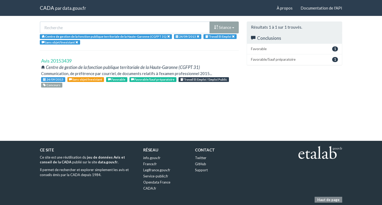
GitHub (200, 164)
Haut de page (328, 200)
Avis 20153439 (56, 61)
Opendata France (156, 182)
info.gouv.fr (151, 158)
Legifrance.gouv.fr (156, 170)
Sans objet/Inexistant (85, 79)
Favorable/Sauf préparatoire (153, 79)
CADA (47, 8)
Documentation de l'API (321, 8)
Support (201, 170)
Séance (224, 27)
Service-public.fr (155, 176)
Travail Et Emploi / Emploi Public (203, 79)
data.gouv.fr (74, 8)
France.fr (150, 164)
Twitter (200, 158)
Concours (51, 85)
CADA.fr (149, 188)
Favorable (116, 79)
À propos (285, 8)
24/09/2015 (53, 79)
